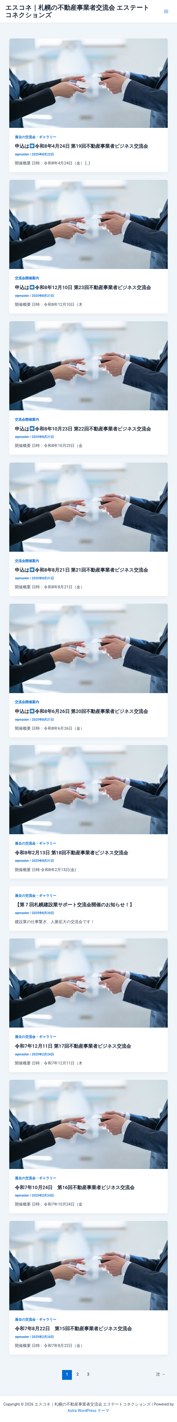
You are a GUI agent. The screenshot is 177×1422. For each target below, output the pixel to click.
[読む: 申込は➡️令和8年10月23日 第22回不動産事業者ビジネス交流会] (88, 365)
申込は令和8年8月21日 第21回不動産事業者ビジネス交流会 (81, 570)
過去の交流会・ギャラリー (35, 137)
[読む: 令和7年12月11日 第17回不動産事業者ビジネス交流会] (88, 982)
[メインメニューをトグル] (166, 11)
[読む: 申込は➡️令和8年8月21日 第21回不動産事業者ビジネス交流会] (88, 507)
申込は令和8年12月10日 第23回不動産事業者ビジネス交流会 (83, 287)
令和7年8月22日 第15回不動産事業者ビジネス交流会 (73, 1328)
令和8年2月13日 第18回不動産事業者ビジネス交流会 (71, 852)
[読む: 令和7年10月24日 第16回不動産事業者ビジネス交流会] (88, 1124)
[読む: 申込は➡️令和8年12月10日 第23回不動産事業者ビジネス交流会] (88, 224)
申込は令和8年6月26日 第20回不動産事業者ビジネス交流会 (81, 711)
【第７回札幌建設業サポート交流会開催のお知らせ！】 (74, 904)
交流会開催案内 (27, 278)
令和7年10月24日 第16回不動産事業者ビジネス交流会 (75, 1187)
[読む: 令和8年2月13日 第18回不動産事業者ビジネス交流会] (88, 789)
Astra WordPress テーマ (88, 1410)
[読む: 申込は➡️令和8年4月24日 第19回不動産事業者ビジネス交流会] (88, 82)
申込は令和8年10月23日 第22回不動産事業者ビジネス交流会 (83, 429)
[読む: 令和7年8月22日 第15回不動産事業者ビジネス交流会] (88, 1265)
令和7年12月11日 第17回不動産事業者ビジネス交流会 (73, 1046)
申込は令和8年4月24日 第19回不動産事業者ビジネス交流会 (81, 146)
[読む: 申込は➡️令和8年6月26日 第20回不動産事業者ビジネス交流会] (88, 648)
